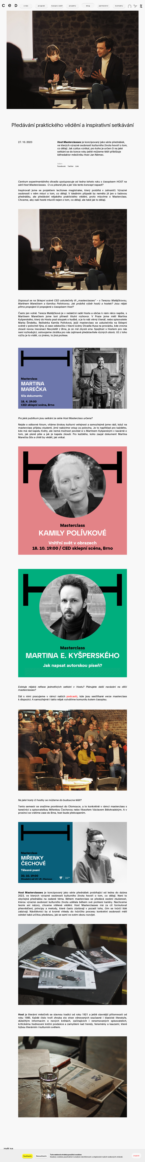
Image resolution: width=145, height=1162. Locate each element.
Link (77, 166)
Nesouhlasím (41, 1156)
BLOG (88, 6)
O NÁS (26, 6)
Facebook (61, 166)
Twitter (70, 166)
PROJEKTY (72, 6)
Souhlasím (27, 1156)
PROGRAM (41, 6)
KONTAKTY (119, 6)
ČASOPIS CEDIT (57, 6)
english (136, 1156)
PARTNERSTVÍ (103, 6)
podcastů (71, 696)
